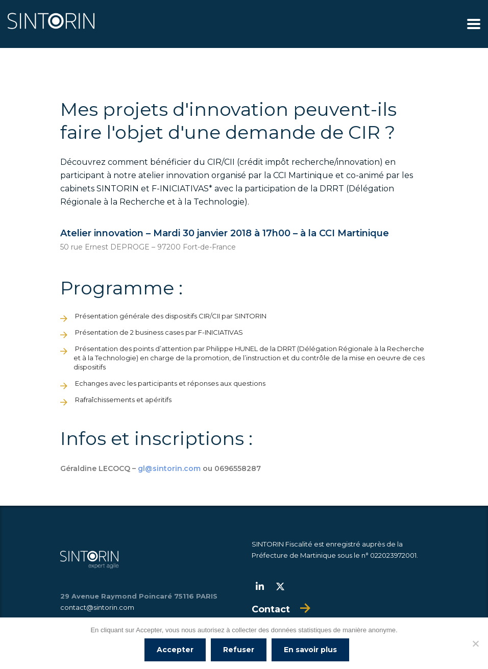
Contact (271, 609)
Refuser (238, 649)
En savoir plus (310, 649)
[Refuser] (475, 643)
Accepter (175, 649)
